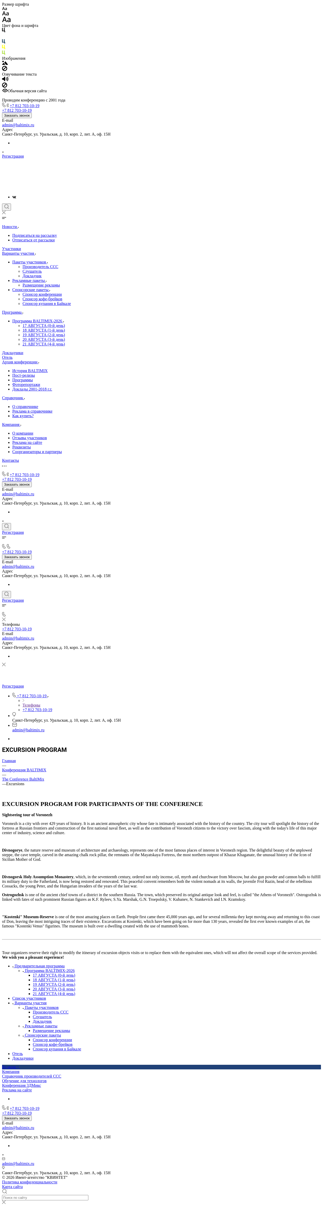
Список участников (29, 998)
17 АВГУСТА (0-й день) (44, 325)
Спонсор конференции (42, 294)
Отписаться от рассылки (33, 240)
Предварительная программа (38, 966)
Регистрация (13, 156)
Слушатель (32, 271)
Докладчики (23, 1058)
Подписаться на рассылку (34, 235)
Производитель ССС (40, 266)
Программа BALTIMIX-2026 (38, 321)
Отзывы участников (29, 438)
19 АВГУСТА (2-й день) (44, 335)
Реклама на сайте (27, 442)
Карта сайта (12, 1186)
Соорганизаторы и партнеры (37, 451)
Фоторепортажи (26, 384)
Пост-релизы (23, 375)
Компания (10, 1071)
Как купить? (23, 416)
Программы (22, 380)
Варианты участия (29, 1003)
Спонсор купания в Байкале (47, 303)
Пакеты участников (30, 262)
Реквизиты (21, 447)
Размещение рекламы (41, 285)
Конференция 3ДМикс (21, 1085)
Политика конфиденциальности (29, 1182)
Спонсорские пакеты (31, 290)
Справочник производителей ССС (31, 1076)
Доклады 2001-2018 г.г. (32, 389)
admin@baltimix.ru (18, 125)
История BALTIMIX (30, 371)
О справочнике (25, 406)
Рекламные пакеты (29, 280)
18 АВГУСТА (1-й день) (44, 330)
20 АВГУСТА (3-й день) (44, 339)
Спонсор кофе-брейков (42, 299)
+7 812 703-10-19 (24, 106)
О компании (22, 433)
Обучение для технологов (24, 1081)
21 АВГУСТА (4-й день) (44, 344)
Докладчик (32, 276)
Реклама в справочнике (32, 411)
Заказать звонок (17, 115)
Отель (17, 1053)
